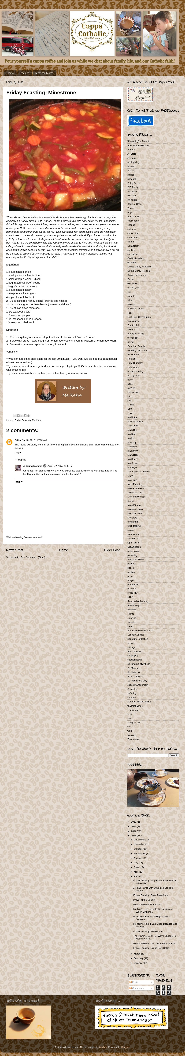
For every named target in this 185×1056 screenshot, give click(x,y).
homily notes (134, 375)
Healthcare (133, 354)
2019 (134, 822)
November (139, 844)
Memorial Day (134, 492)
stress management (137, 685)
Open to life (133, 542)
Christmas (132, 237)
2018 (134, 826)
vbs (129, 718)
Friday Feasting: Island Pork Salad (151, 948)
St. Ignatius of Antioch (138, 664)
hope (130, 384)
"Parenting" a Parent (138, 141)
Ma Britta (132, 417)
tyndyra (103, 1047)
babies (130, 174)
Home (10, 72)
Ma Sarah (132, 454)
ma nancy (132, 450)
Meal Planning (134, 484)
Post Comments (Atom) (33, 557)
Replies (22, 459)
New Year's (133, 534)
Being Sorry (133, 183)
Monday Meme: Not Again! (147, 904)
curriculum (132, 254)
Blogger (125, 1047)
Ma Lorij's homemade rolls (99, 340)
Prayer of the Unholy (144, 900)
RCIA (130, 597)
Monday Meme (135, 513)
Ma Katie (36, 420)
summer (131, 697)
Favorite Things (135, 308)
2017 (134, 831)
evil (129, 292)
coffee (130, 241)
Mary (130, 475)
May (136, 871)
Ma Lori (131, 438)
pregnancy (132, 584)
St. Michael (133, 668)
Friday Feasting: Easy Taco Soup (150, 895)
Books (130, 208)
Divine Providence (136, 275)
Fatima (131, 304)
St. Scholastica (135, 676)
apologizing (133, 162)
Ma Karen (132, 425)
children (131, 229)
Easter (130, 279)
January (138, 963)
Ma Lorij (131, 442)
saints (130, 626)
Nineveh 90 (133, 538)
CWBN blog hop (135, 258)
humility (131, 388)
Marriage (132, 467)
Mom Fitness (134, 505)
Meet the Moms (44, 72)
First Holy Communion (139, 317)
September (140, 853)
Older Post (112, 550)
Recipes (24, 72)
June (137, 867)
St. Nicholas (133, 672)
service (131, 643)
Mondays (132, 517)
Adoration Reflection (138, 145)
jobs (129, 400)
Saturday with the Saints (140, 630)
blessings (132, 199)
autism (130, 166)
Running (131, 618)
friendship (132, 337)
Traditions (132, 710)
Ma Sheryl (132, 459)
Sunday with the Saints (139, 701)
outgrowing (133, 551)
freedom (131, 329)
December (139, 839)
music (130, 530)
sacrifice (131, 622)
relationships (134, 605)
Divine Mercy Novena (138, 271)
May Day (132, 480)
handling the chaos (137, 350)
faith (129, 300)
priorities (131, 588)
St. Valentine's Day (137, 680)
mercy (130, 501)
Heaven (131, 358)
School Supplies (135, 634)
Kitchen (131, 404)
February (139, 958)
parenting (132, 555)
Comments (137, 988)
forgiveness (133, 321)
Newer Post (14, 550)
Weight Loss (133, 722)
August (138, 858)
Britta (18, 440)
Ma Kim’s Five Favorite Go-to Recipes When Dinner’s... (153, 910)
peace (130, 568)
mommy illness (135, 509)
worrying (131, 735)
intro (129, 396)
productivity (133, 592)
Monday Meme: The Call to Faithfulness (154, 943)
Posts (134, 982)
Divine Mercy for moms (139, 266)
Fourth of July (134, 325)
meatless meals (135, 488)
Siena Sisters (134, 651)
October (138, 849)
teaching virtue (135, 706)
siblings (131, 647)
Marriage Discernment (139, 471)
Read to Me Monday (138, 601)
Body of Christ (134, 204)
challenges (133, 220)
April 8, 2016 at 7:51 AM (34, 440)
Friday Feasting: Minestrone (147, 931)
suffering (131, 693)
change (131, 225)
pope (130, 576)
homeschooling (135, 371)
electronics (133, 283)
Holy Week (133, 367)
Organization (134, 547)
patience (131, 563)
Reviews (131, 609)
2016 (134, 835)
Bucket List (133, 216)
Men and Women (136, 496)
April (136, 876)
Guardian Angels (136, 346)
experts (131, 296)
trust (129, 714)
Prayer (130, 580)
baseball (131, 179)
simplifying (132, 655)
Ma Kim (131, 434)
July (136, 862)
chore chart (133, 233)
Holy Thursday (135, 363)
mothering (132, 521)
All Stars (131, 154)
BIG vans (132, 191)
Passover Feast (135, 559)
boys (129, 212)
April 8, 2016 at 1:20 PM (59, 466)
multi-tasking (134, 526)
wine (129, 726)
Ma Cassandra (135, 421)
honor (130, 379)
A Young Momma (32, 466)
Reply (18, 452)
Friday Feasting (22, 420)
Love (129, 413)
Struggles (132, 689)
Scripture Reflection (137, 639)
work (129, 731)
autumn (131, 170)
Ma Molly (132, 446)
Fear (129, 312)
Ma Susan (132, 463)
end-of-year (133, 287)
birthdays (132, 195)
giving (130, 342)
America (131, 158)
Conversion (133, 246)
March (137, 953)
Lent (129, 409)
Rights (130, 613)
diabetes (131, 262)
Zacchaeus (133, 739)
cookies (131, 250)
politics (131, 572)
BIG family (132, 187)
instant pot (132, 392)
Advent (131, 149)
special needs (134, 659)
